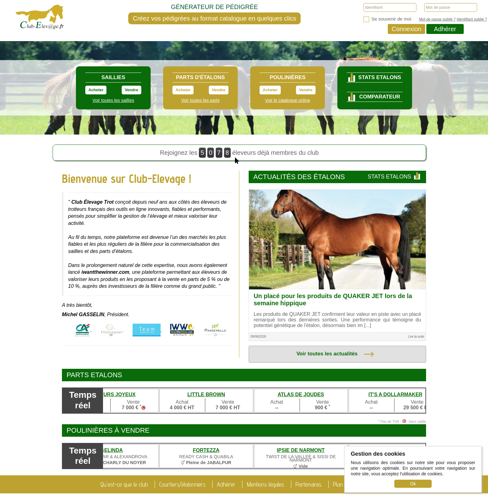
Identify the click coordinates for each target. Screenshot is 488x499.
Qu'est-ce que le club (124, 484)
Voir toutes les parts (200, 100)
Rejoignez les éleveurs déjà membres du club (239, 154)
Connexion (406, 29)
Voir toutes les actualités (334, 354)
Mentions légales (265, 484)
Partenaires (309, 484)
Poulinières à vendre (108, 430)
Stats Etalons (394, 176)
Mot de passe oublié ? (437, 19)
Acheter (95, 90)
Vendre (131, 90)
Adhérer (445, 29)
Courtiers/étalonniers (182, 484)
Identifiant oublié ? (472, 19)
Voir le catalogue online (287, 100)
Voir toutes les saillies (113, 100)
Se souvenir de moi (387, 19)
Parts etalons (94, 375)
